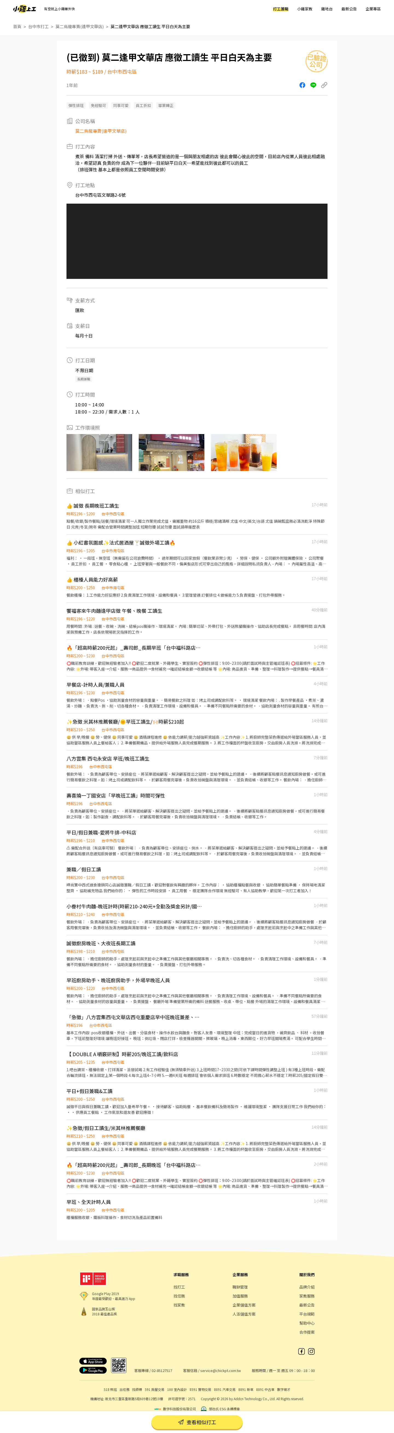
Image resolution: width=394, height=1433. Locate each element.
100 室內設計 (177, 1389)
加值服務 (240, 1296)
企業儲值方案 (244, 1305)
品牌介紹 (307, 1287)
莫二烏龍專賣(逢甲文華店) (80, 26)
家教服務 (307, 1296)
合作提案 (307, 1332)
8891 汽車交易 (225, 1389)
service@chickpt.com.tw (220, 1370)
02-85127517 (162, 1370)
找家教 (179, 1305)
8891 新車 (245, 1389)
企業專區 (373, 8)
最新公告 (349, 8)
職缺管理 (240, 1287)
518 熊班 (110, 1389)
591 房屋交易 (154, 1389)
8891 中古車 (265, 1389)
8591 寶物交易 (200, 1389)
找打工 (179, 1287)
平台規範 (307, 1314)
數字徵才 (283, 1389)
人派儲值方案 (244, 1314)
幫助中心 (307, 1323)
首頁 (17, 26)
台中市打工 (38, 26)
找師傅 (137, 1389)
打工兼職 (280, 8)
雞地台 (327, 8)
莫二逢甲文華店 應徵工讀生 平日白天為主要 (150, 26)
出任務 (124, 1389)
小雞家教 (304, 8)
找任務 (179, 1296)
